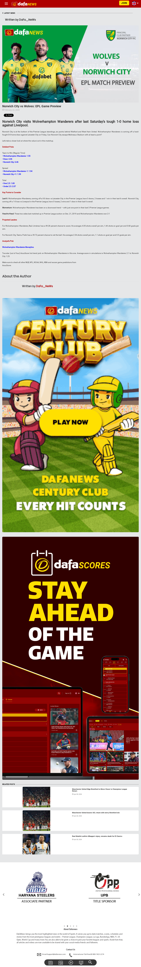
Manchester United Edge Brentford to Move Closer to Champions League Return (99, 790)
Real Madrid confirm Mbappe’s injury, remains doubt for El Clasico (97, 836)
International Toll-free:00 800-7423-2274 (86, 954)
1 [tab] (64, 926)
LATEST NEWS (8, 13)
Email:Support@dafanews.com (51, 954)
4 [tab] (73, 926)
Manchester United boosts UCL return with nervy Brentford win (96, 813)
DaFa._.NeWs (44, 286)
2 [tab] (67, 926)
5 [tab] (76, 926)
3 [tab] (70, 926)
